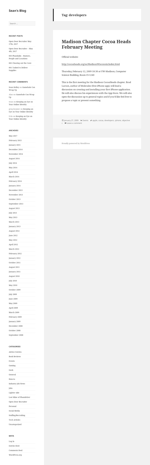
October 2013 (14, 199)
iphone (118, 120)
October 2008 (14, 330)
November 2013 (16, 194)
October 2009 (14, 289)
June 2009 (13, 299)
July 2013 (13, 213)
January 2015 (14, 145)
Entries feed (14, 446)
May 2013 (13, 217)
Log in (11, 441)
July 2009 (13, 294)
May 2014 (13, 167)
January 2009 (14, 321)
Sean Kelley (14, 87)
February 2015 (15, 140)
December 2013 (16, 190)
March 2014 (14, 176)
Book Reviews (15, 356)
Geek (11, 370)
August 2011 (14, 267)
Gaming (12, 365)
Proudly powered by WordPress (76, 143)
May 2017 (13, 136)
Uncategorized (15, 424)
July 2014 (13, 163)
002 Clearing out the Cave (20, 63)
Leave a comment (74, 123)
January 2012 (14, 258)
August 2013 (14, 208)
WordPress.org (15, 455)
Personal (12, 406)
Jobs (10, 388)
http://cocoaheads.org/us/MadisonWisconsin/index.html (91, 64)
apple (94, 120)
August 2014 (14, 158)
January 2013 (14, 226)
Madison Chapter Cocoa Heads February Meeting (96, 44)
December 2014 (16, 149)
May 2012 (13, 240)
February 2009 (15, 317)
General (12, 374)
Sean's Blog (17, 10)
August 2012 (14, 231)
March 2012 (14, 249)
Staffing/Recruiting (17, 415)
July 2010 (13, 280)
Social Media (14, 411)
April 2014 (13, 172)
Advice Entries (15, 352)
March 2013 (14, 222)
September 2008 (16, 335)
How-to (12, 379)
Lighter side (14, 392)
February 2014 (15, 181)
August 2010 (14, 276)
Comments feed (15, 450)
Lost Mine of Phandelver (19, 397)
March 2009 (14, 312)
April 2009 (13, 308)
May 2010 (13, 285)
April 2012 (13, 244)
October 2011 (14, 262)
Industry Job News (17, 383)
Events (12, 361)
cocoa (100, 120)
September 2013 (16, 203)
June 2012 (13, 235)
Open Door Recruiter (18, 401)
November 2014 (16, 154)
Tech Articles (14, 420)
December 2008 (16, 326)
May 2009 (13, 303)
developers (109, 120)
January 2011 (14, 271)
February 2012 (15, 253)
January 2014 (14, 185)
